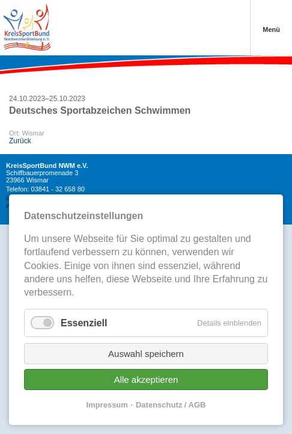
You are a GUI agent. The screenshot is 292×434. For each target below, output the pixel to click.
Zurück (20, 141)
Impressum (107, 404)
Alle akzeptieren (146, 379)
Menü (271, 29)
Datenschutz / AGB (171, 404)
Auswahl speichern (146, 354)
